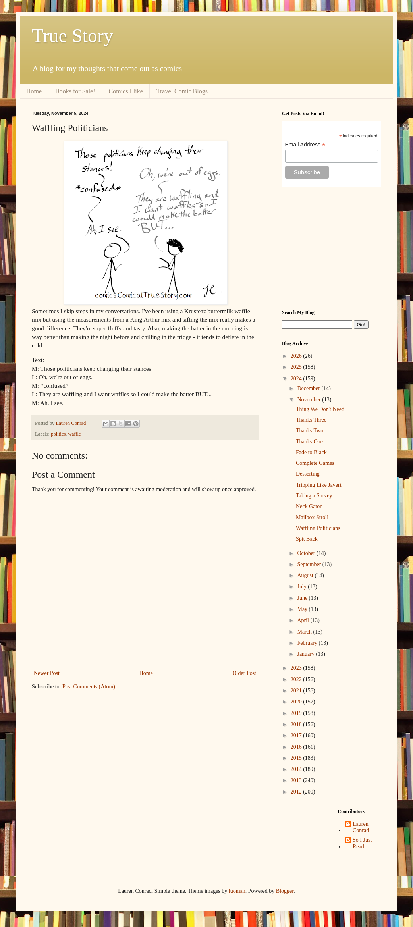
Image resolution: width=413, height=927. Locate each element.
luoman (237, 891)
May (303, 609)
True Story (72, 35)
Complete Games (315, 463)
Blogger (284, 891)
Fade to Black (311, 452)
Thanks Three (311, 420)
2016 (297, 747)
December (309, 388)
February (307, 643)
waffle (74, 434)
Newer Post (47, 673)
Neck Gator (309, 506)
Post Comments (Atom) (88, 687)
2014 (297, 769)
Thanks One (309, 442)
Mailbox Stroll (312, 517)
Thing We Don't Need (320, 409)
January (306, 654)
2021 (297, 691)
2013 (297, 780)
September (309, 564)
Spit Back (307, 539)
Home (34, 91)
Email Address (305, 144)
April (303, 620)
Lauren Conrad (361, 827)
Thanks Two (309, 431)
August (306, 575)
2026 (297, 356)
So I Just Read (362, 843)
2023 (297, 668)
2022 (297, 679)
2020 (297, 702)
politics (58, 434)
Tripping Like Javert (319, 485)
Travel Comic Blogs (182, 91)
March (305, 632)
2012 (297, 792)
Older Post (245, 673)
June (303, 598)
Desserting (308, 474)
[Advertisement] (331, 248)
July (302, 587)
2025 (297, 367)
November (309, 400)
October (307, 553)
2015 (297, 758)
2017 (297, 735)
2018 (297, 724)
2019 (297, 713)
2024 (297, 379)
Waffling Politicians (318, 528)
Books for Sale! (75, 91)
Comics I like (126, 91)
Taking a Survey (314, 496)
